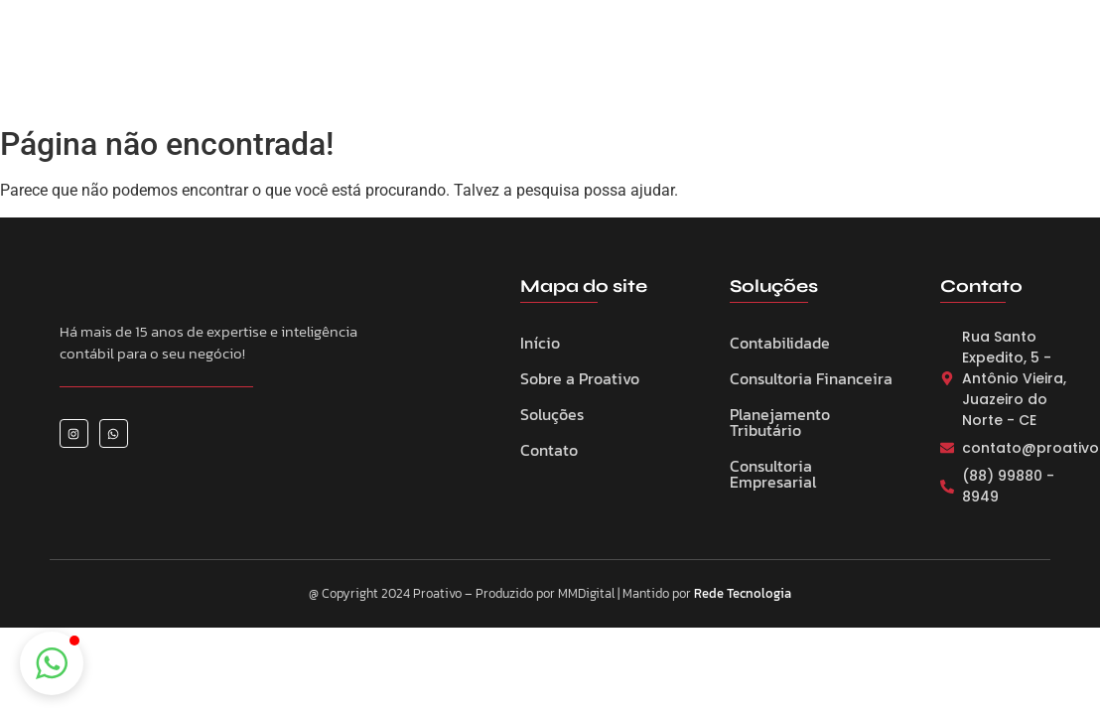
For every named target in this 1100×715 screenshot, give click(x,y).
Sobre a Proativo (401, 68)
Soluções (552, 414)
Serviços (522, 68)
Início (540, 343)
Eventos (611, 68)
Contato (791, 68)
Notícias (701, 68)
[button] (51, 663)
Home (289, 68)
